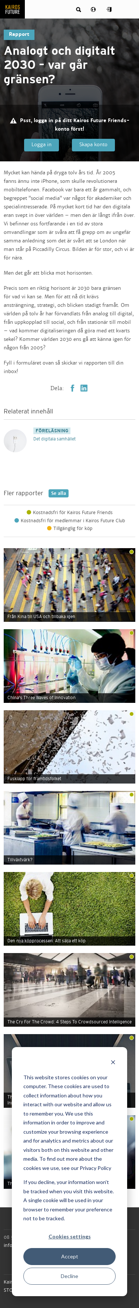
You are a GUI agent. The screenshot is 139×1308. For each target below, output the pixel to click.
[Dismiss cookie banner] (113, 1063)
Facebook (72, 388)
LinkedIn (84, 388)
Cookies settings (70, 1236)
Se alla (57, 493)
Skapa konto (93, 145)
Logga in (42, 145)
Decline (69, 1276)
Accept (69, 1256)
